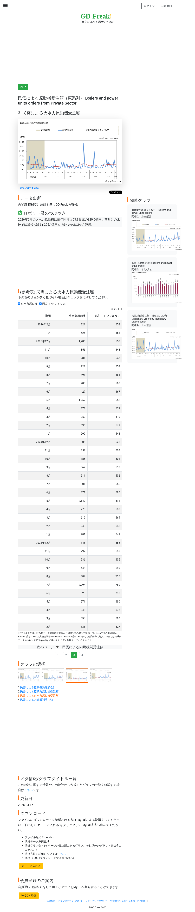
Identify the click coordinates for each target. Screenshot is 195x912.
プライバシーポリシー (96, 900)
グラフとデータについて (70, 900)
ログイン (149, 6)
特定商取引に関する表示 (122, 900)
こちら (28, 790)
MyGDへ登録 (28, 895)
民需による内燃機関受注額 (36, 699)
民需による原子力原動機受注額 (39, 691)
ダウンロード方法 (29, 187)
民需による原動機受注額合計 (38, 687)
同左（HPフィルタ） (54, 303)
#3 (22, 86)
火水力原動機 (28, 303)
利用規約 (141, 900)
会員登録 (166, 6)
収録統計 (51, 900)
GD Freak (96, 16)
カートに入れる (31, 866)
